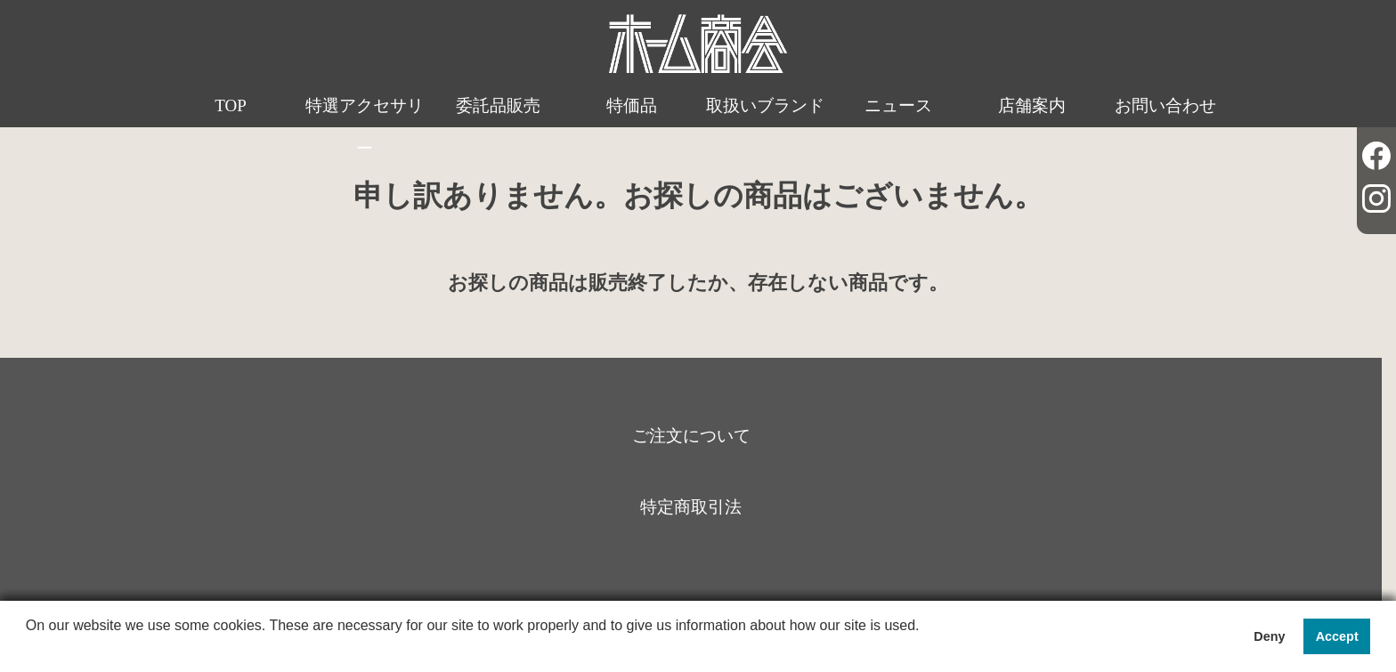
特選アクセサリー (364, 127)
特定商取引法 (691, 507)
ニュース (898, 105)
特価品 (631, 105)
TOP (231, 105)
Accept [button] (1337, 636)
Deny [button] (1269, 636)
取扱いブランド (765, 105)
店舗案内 (1032, 105)
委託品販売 (498, 105)
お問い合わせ (1165, 105)
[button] (28, 649)
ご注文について (691, 435)
